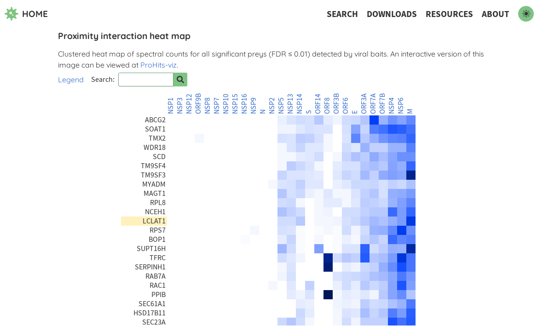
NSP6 (400, 105)
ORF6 (345, 105)
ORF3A (364, 103)
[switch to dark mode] (526, 14)
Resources (449, 14)
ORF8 (327, 105)
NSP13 (290, 104)
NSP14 (299, 104)
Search (342, 14)
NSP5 (281, 105)
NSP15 (235, 104)
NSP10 (226, 104)
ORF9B (198, 103)
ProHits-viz (158, 64)
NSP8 (207, 105)
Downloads (392, 14)
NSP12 (189, 104)
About (495, 14)
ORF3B (336, 103)
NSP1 (170, 105)
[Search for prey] (180, 79)
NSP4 (391, 105)
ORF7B (382, 103)
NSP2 (272, 105)
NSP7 (216, 105)
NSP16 (244, 104)
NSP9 (253, 105)
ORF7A (373, 103)
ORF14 (318, 104)
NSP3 (180, 105)
